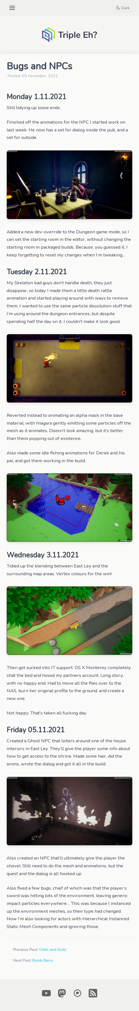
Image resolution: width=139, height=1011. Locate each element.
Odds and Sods (52, 949)
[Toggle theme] (122, 8)
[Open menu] (12, 7)
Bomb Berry (42, 960)
